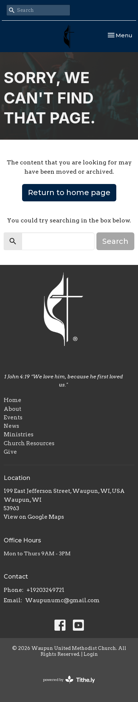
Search (115, 241)
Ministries (18, 434)
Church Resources (29, 443)
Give (10, 452)
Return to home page (69, 192)
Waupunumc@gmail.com (62, 600)
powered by (69, 680)
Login (91, 654)
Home (12, 400)
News (11, 426)
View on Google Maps (34, 517)
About (12, 409)
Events (13, 417)
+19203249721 (45, 590)
